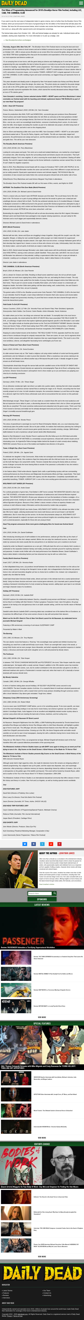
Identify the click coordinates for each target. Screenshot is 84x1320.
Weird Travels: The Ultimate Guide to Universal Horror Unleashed (53, 1110)
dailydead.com (23, 1314)
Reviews (6, 1295)
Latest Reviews (42, 904)
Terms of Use (17, 1316)
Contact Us (47, 1293)
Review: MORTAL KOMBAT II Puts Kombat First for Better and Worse (53, 974)
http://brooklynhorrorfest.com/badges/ (18, 40)
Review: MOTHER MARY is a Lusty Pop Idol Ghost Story (49, 1006)
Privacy (9, 1316)
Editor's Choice (42, 1144)
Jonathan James (19, 16)
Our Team (47, 1290)
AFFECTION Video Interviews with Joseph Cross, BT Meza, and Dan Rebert (55, 1094)
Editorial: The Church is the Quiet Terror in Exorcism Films (51, 1197)
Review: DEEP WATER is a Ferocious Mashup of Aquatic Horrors (52, 990)
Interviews (6, 1298)
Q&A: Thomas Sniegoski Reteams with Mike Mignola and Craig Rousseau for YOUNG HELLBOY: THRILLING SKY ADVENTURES (38, 1067)
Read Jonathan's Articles (46, 884)
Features (6, 1293)
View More (42, 1017)
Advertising (47, 1295)
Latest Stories (7, 1290)
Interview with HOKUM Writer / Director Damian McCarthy (50, 1127)
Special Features (42, 1023)
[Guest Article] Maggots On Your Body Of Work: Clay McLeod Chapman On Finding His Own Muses (39, 1187)
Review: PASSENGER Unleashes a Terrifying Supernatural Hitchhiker (28, 947)
